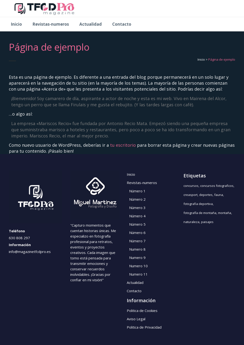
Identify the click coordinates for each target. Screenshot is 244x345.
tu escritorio (123, 145)
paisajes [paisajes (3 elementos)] (207, 222)
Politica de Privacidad (144, 327)
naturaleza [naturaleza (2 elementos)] (191, 222)
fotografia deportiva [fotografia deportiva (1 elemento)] (198, 204)
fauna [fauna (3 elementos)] (218, 195)
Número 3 (137, 207)
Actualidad (135, 282)
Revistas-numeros (142, 182)
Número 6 (137, 232)
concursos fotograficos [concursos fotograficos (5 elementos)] (217, 186)
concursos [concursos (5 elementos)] (190, 186)
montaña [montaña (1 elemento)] (224, 213)
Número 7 (137, 240)
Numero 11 (138, 274)
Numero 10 (138, 265)
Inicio (201, 59)
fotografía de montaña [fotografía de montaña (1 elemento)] (199, 213)
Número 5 (137, 224)
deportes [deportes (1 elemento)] (206, 195)
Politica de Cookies (142, 310)
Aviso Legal (136, 318)
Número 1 (137, 191)
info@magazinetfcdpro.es (30, 251)
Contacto (134, 290)
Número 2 (137, 199)
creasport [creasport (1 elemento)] (190, 195)
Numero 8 (137, 249)
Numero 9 (137, 257)
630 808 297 (19, 237)
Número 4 (137, 216)
